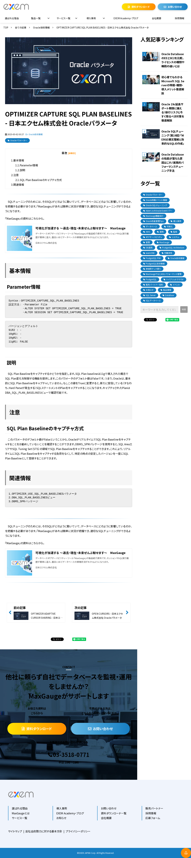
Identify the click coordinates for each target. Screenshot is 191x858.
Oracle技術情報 (41, 27)
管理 (146, 242)
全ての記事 (20, 27)
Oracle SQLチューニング (155, 205)
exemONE (149, 252)
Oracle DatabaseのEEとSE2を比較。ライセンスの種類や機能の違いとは (172, 60)
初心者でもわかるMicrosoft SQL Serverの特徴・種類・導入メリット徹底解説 (172, 85)
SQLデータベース (152, 300)
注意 (16, 175)
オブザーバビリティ (152, 237)
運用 (160, 231)
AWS (146, 231)
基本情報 (18, 160)
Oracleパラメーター (18, 140)
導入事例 (91, 18)
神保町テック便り (152, 268)
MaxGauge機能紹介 (153, 215)
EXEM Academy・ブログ (125, 18)
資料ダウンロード (140, 6)
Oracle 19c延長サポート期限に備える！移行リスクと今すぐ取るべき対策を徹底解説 (172, 112)
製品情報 (166, 289)
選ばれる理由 (12, 18)
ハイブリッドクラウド (174, 279)
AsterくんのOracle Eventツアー (157, 210)
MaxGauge (163, 242)
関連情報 (18, 185)
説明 (22, 170)
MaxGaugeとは (21, 813)
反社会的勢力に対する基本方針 (43, 831)
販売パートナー (154, 808)
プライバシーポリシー (78, 831)
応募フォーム (152, 818)
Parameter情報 (29, 165)
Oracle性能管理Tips (153, 221)
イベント (175, 284)
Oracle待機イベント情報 (155, 200)
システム (174, 237)
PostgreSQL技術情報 (154, 263)
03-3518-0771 (71, 755)
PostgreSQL (150, 279)
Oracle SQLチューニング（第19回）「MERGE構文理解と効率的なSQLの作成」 (172, 137)
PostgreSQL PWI (152, 258)
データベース (150, 226)
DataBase (168, 295)
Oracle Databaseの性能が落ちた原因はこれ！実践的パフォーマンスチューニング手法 (172, 162)
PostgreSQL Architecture (172, 247)
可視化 (168, 226)
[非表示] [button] (72, 153)
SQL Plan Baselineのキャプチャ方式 (41, 180)
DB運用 (147, 247)
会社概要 (156, 18)
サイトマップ (15, 831)
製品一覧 (36, 18)
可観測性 (167, 252)
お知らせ (148, 289)
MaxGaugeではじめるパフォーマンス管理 (162, 274)
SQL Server (149, 295)
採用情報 (179, 18)
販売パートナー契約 (153, 284)
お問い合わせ (175, 6)
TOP (5, 27)
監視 (174, 231)
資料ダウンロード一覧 (113, 813)
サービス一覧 (63, 18)
